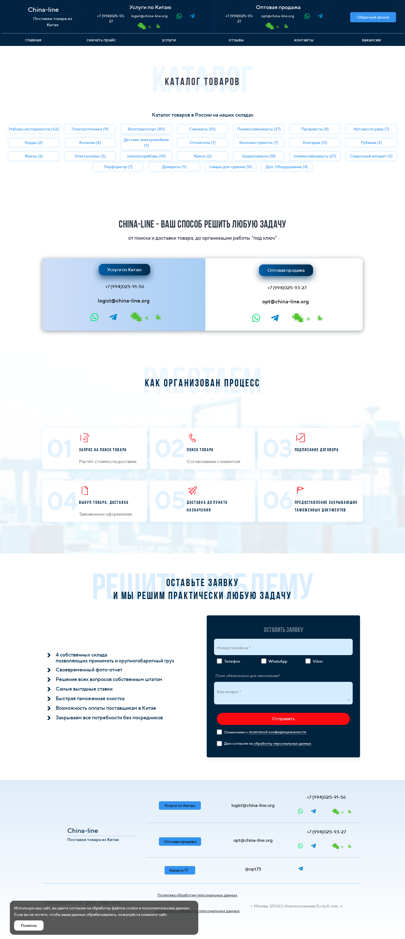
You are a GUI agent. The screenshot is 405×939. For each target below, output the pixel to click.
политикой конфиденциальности (277, 732)
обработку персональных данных (282, 743)
